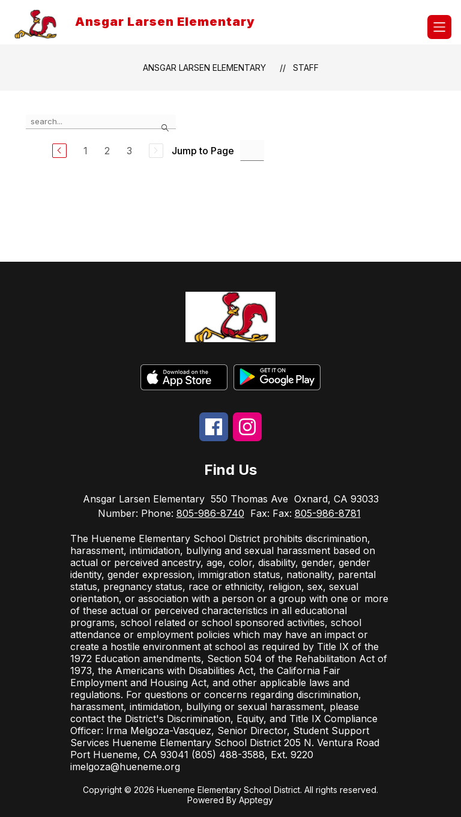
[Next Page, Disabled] (156, 150)
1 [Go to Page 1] (85, 151)
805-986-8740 (210, 513)
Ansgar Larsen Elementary (204, 67)
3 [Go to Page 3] (129, 151)
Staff (306, 67)
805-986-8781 (328, 513)
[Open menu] (439, 27)
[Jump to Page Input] (252, 150)
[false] (101, 122)
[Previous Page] (59, 150)
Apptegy (256, 800)
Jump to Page (203, 151)
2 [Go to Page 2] (107, 151)
